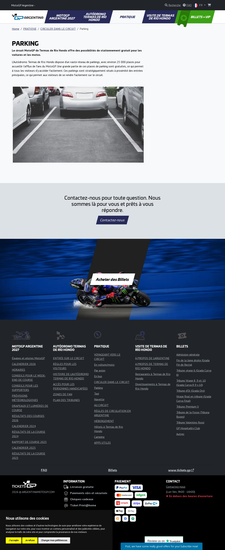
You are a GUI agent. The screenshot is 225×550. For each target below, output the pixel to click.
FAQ (44, 470)
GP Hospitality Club (188, 428)
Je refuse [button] (30, 540)
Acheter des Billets (112, 279)
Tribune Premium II (187, 406)
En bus (98, 376)
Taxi (96, 393)
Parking (98, 388)
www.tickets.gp (181, 470)
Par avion (99, 370)
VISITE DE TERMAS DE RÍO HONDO (160, 16)
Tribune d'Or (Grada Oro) (190, 390)
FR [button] (198, 5)
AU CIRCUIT (101, 405)
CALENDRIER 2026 (24, 364)
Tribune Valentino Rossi (190, 422)
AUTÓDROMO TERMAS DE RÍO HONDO (95, 17)
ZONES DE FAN (62, 394)
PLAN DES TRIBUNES (66, 400)
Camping (99, 437)
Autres (180, 434)
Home (15, 29)
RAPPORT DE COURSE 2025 (29, 442)
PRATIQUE (128, 17)
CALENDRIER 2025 (24, 447)
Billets (112, 470)
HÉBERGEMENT (104, 421)
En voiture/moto (104, 364)
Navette (99, 399)
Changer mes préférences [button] (54, 540)
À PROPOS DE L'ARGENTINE (152, 358)
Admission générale (188, 354)
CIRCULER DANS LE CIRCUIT (58, 29)
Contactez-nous (112, 220)
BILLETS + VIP (194, 16)
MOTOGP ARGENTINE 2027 (62, 16)
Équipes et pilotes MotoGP (28, 358)
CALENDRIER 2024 (24, 426)
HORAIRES (18, 369)
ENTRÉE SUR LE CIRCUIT (68, 358)
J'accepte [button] (14, 540)
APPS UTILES (102, 442)
